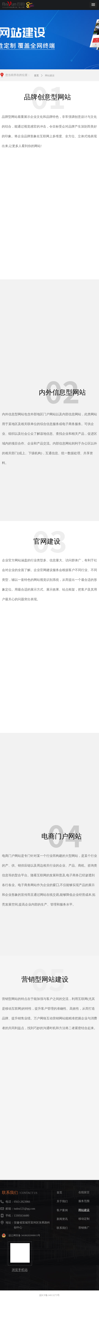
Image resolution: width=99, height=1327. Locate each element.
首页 (36, 75)
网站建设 (49, 75)
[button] (93, 5)
